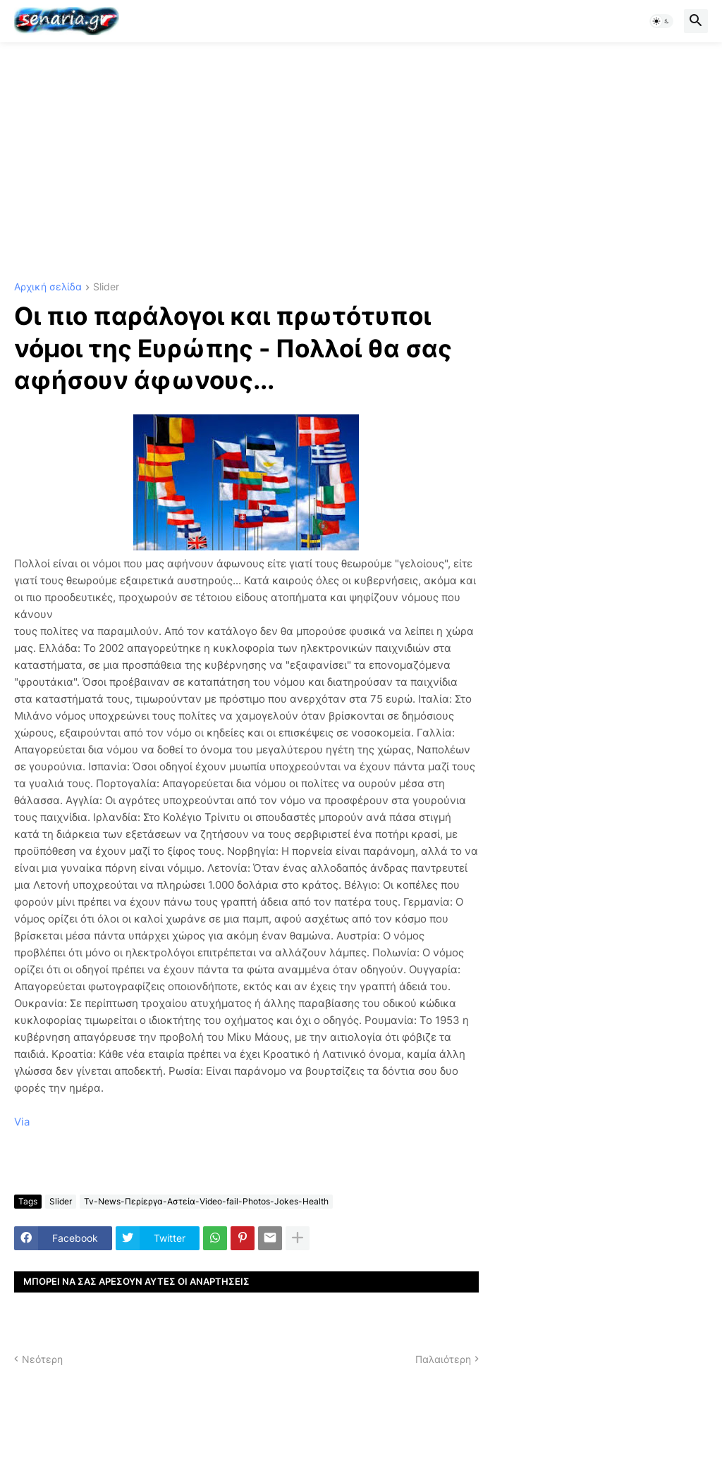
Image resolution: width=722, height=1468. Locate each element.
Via (22, 1121)
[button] (661, 21)
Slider (106, 287)
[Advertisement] (361, 162)
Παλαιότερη (443, 1359)
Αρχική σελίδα (48, 287)
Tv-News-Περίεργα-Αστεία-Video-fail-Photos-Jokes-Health (206, 1201)
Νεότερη (42, 1359)
